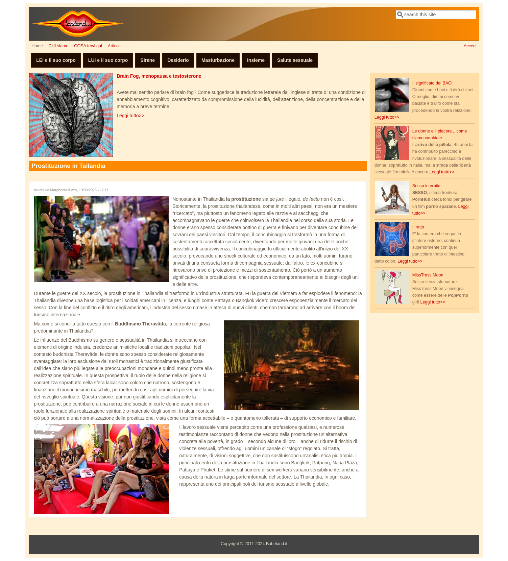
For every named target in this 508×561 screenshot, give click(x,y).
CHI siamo (59, 46)
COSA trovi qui (88, 46)
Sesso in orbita (426, 186)
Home (37, 46)
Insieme (256, 60)
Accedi (470, 46)
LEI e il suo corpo (56, 60)
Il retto (418, 227)
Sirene (147, 60)
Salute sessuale (295, 60)
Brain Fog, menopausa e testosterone (159, 76)
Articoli (114, 46)
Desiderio (178, 60)
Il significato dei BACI (432, 83)
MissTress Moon (427, 275)
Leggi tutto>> (130, 115)
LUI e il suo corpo (108, 60)
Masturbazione (218, 60)
